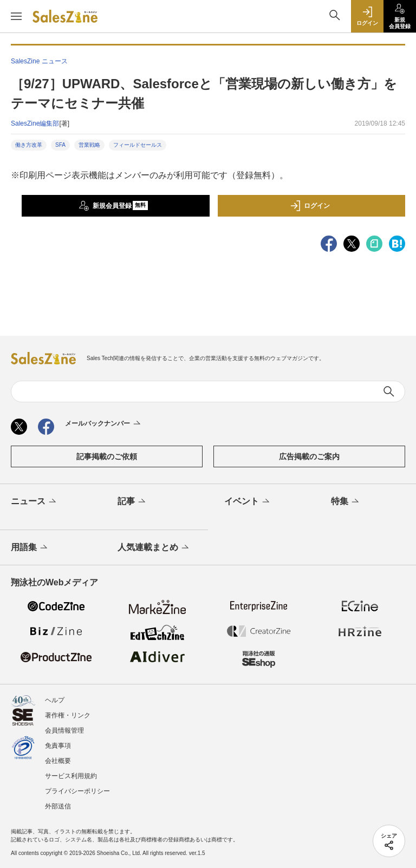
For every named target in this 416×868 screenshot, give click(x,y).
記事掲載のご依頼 (106, 456)
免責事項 (58, 745)
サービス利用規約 (71, 776)
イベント (247, 502)
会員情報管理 (64, 730)
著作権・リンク (67, 715)
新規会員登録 (113, 205)
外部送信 (58, 806)
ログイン (310, 205)
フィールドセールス (137, 145)
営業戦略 (89, 145)
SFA (60, 145)
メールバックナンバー (103, 424)
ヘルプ (54, 700)
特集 (346, 502)
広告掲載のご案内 (309, 456)
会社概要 (58, 761)
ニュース (34, 502)
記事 (132, 502)
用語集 (30, 548)
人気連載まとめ (154, 548)
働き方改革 (28, 145)
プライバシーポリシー (77, 791)
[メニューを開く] (16, 16)
